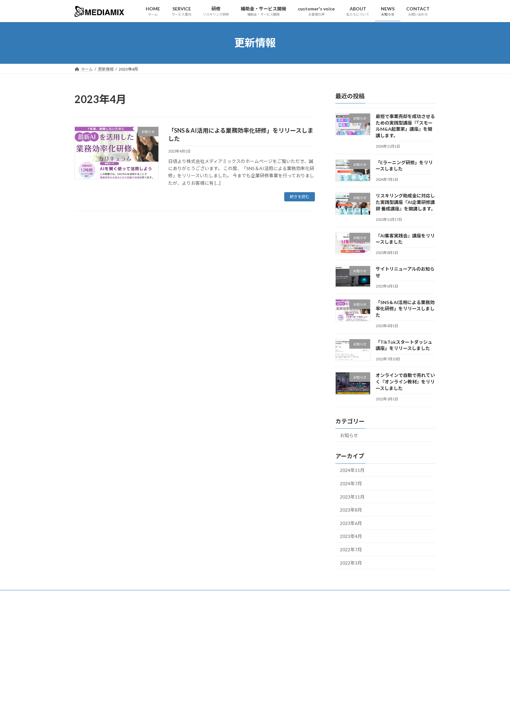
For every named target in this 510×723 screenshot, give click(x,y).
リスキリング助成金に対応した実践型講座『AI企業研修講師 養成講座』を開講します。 (406, 202)
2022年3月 (351, 562)
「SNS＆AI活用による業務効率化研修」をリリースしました (405, 308)
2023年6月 (351, 523)
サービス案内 (116, 596)
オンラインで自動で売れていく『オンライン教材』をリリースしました (405, 381)
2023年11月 (352, 496)
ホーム (86, 596)
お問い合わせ (225, 596)
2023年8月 (351, 510)
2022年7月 (351, 549)
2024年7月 (351, 483)
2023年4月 (351, 536)
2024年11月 (352, 470)
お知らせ (349, 435)
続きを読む (299, 196)
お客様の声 (151, 596)
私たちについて (187, 596)
